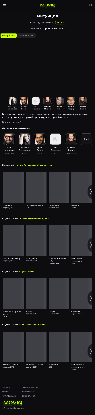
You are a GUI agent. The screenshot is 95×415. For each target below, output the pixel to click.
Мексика (36, 28)
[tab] (9, 35)
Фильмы (6, 388)
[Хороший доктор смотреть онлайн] (13, 240)
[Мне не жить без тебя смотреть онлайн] (59, 240)
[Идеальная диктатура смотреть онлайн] (81, 240)
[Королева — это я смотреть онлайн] (36, 347)
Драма (47, 28)
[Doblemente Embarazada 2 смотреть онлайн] (81, 347)
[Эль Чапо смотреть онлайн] (13, 187)
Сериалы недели (30, 388)
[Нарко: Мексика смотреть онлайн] (13, 347)
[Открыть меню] (4, 5)
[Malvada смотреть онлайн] (81, 187)
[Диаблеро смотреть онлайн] (59, 187)
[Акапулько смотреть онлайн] (36, 240)
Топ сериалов (29, 392)
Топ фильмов (28, 396)
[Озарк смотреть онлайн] (59, 293)
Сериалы (6, 392)
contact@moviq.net (15, 408)
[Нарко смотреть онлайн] (36, 293)
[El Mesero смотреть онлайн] (59, 347)
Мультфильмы (9, 396)
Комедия (59, 28)
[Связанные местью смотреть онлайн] (36, 187)
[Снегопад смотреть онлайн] (81, 293)
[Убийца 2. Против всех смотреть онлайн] (13, 293)
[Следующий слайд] (91, 191)
